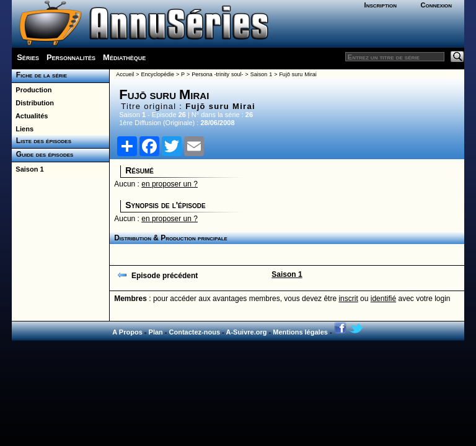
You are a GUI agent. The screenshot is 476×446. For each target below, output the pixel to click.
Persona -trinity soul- (217, 74)
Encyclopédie (157, 74)
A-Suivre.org (246, 332)
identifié (383, 298)
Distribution (33, 103)
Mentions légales (300, 332)
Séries (28, 57)
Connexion (436, 5)
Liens (22, 129)
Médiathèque (124, 57)
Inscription (380, 5)
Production (31, 90)
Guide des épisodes (42, 154)
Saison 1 (27, 169)
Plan (156, 332)
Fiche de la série (39, 75)
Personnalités (70, 57)
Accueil (125, 74)
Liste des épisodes (41, 140)
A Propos (127, 332)
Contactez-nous (195, 332)
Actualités (30, 116)
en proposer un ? (169, 184)
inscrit (348, 298)
